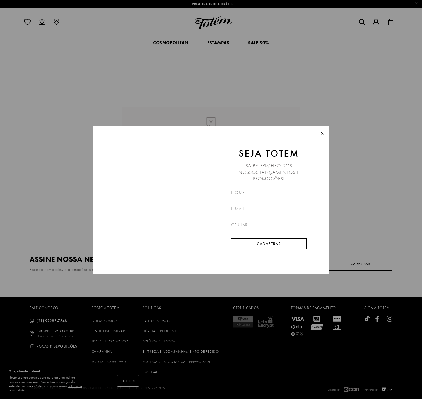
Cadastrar (269, 243)
